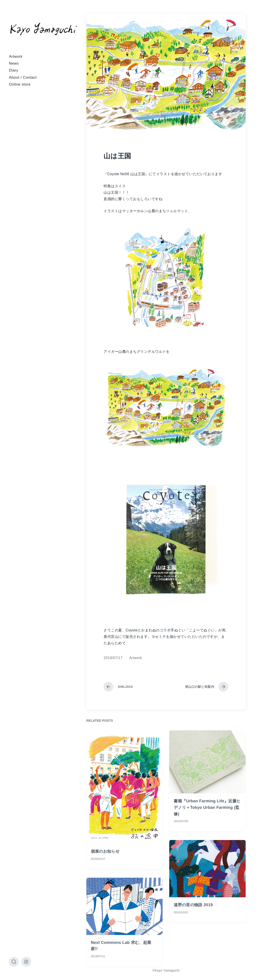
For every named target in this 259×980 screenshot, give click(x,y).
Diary (13, 70)
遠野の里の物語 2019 (193, 936)
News (14, 63)
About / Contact (23, 77)
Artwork (15, 56)
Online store (20, 84)
